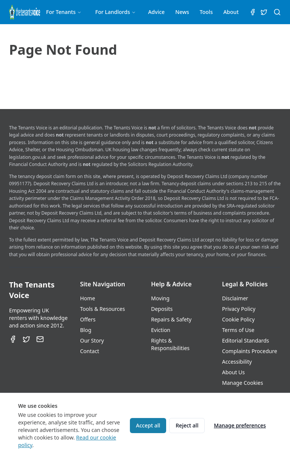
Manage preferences (240, 425)
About (231, 11)
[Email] (40, 339)
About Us (233, 372)
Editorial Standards (245, 340)
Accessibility (237, 361)
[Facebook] (13, 339)
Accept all (148, 425)
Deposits (162, 308)
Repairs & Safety (171, 319)
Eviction (160, 330)
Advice (156, 11)
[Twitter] (26, 339)
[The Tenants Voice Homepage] (24, 12)
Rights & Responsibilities (170, 344)
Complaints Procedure (249, 351)
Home (87, 298)
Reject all (187, 425)
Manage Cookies (242, 382)
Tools (206, 11)
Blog (85, 330)
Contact (89, 351)
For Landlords (115, 11)
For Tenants (64, 11)
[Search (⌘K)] (277, 12)
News (182, 11)
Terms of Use (238, 330)
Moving (160, 298)
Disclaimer (235, 298)
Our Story (92, 340)
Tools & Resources (102, 308)
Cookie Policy (238, 319)
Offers (88, 319)
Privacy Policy (238, 308)
